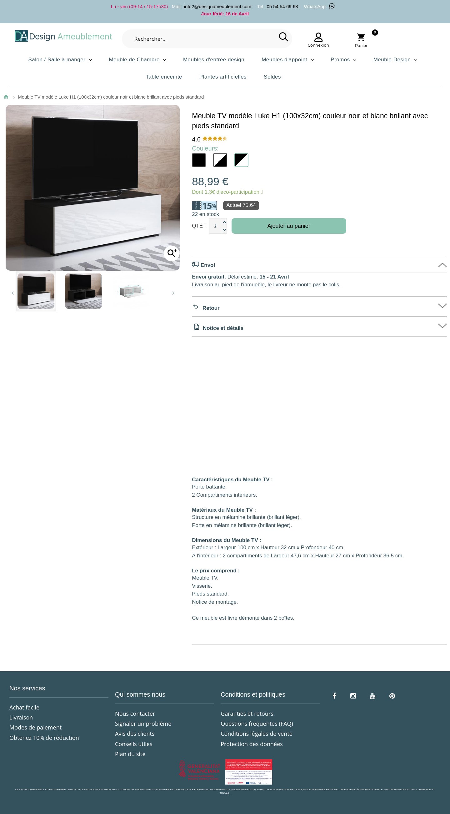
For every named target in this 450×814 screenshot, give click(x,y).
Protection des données (252, 744)
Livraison (21, 717)
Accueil (6, 97)
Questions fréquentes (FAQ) (257, 723)
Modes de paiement (35, 727)
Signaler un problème (143, 723)
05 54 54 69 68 (282, 6)
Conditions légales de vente (256, 733)
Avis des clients (134, 733)
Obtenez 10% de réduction (44, 737)
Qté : (199, 226)
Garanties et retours (247, 713)
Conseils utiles (133, 744)
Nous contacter (135, 713)
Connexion (318, 45)
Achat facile (24, 707)
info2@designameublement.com (217, 6)
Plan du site (130, 754)
